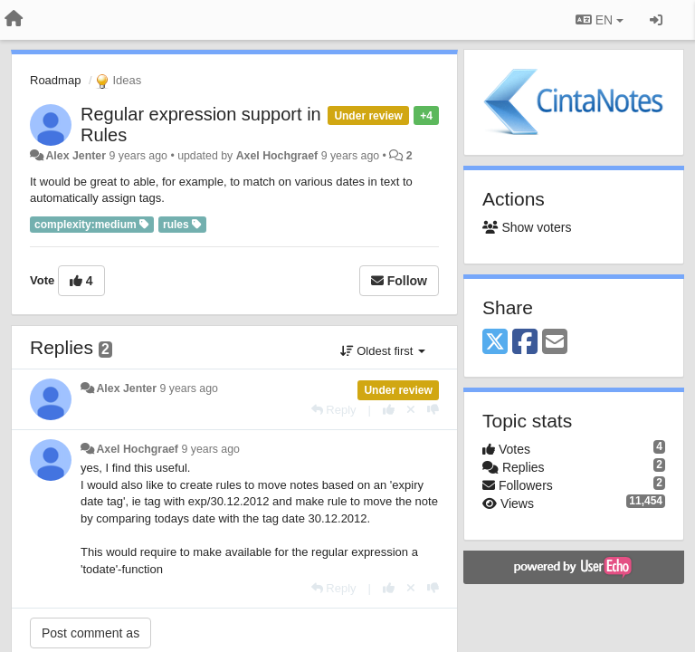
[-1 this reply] (433, 410)
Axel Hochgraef (277, 155)
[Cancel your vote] (410, 410)
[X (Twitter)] (495, 343)
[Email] (554, 343)
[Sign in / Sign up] (656, 20)
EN (600, 20)
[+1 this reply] (389, 410)
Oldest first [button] (382, 351)
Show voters (526, 227)
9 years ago (188, 388)
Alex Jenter (75, 155)
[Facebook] (525, 343)
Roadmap (55, 80)
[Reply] (334, 410)
